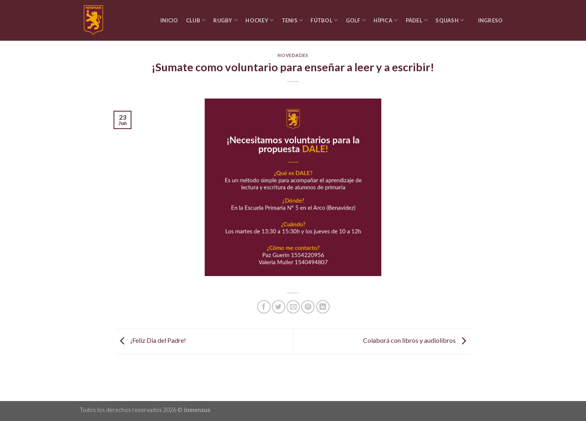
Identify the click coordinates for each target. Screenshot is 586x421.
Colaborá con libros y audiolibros (416, 340)
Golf (356, 20)
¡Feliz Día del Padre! (151, 340)
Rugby (225, 20)
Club (196, 20)
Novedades (293, 55)
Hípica (386, 20)
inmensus (197, 409)
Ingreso (487, 20)
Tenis (292, 20)
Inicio (169, 20)
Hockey (259, 20)
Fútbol (324, 20)
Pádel (417, 20)
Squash (449, 20)
